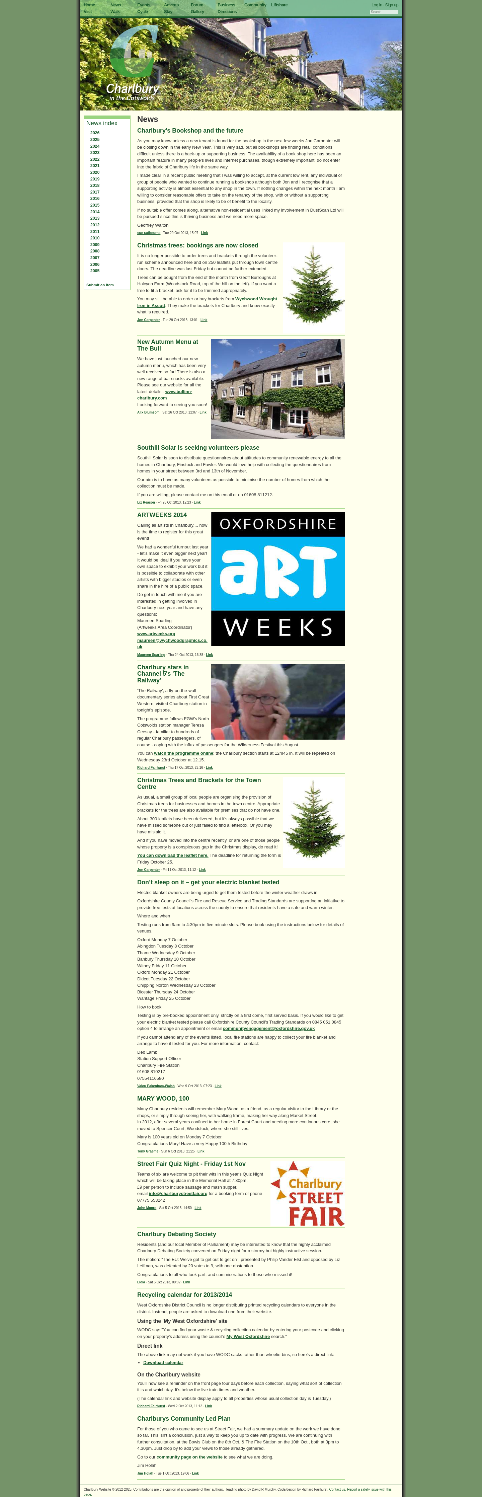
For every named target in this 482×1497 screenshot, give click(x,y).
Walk (114, 11)
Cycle (142, 11)
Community (255, 4)
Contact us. (337, 1489)
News (115, 4)
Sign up (391, 4)
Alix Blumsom (148, 412)
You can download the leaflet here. (173, 855)
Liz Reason (146, 502)
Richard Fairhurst (151, 767)
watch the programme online (183, 753)
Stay (168, 11)
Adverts (171, 4)
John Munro (146, 1208)
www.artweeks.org (156, 633)
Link (204, 233)
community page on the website (190, 1456)
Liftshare (279, 4)
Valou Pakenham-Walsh (156, 1086)
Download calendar (163, 1362)
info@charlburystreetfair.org (178, 1193)
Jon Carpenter (148, 320)
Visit (88, 11)
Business (226, 4)
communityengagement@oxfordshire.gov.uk (269, 1028)
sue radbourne (148, 233)
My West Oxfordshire (248, 1336)
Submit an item (100, 285)
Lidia (141, 1282)
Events (143, 4)
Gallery (197, 11)
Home (89, 4)
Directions (227, 11)
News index (101, 123)
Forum (197, 4)
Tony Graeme (147, 1151)
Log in (377, 4)
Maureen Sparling (151, 655)
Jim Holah (145, 1473)
